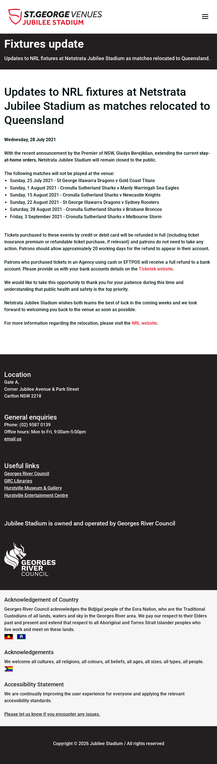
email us (12, 439)
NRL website (144, 323)
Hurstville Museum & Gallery (33, 488)
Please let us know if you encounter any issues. (52, 714)
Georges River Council (26, 473)
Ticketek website (156, 269)
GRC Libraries (18, 481)
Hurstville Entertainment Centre (36, 495)
